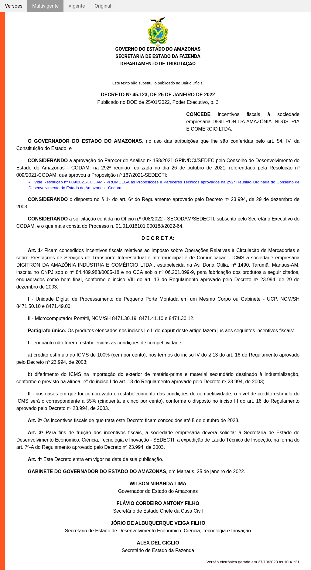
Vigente (76, 6)
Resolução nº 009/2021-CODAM (73, 182)
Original (102, 6)
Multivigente (45, 6)
